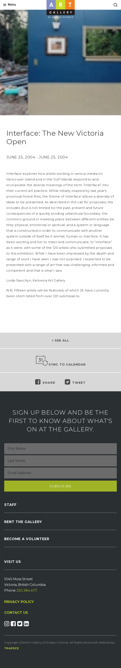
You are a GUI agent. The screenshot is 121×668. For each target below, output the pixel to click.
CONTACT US (16, 612)
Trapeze (11, 648)
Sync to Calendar (60, 360)
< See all (60, 340)
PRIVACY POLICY (19, 602)
